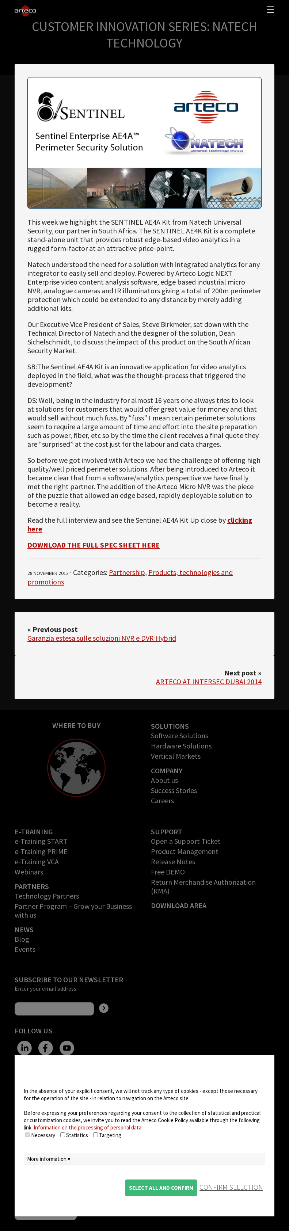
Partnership (127, 572)
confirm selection (231, 1187)
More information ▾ (49, 1158)
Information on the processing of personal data (87, 1127)
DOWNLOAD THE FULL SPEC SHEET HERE (93, 544)
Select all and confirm (161, 1187)
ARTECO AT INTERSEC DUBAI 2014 (209, 681)
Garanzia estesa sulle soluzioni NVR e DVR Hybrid (101, 638)
